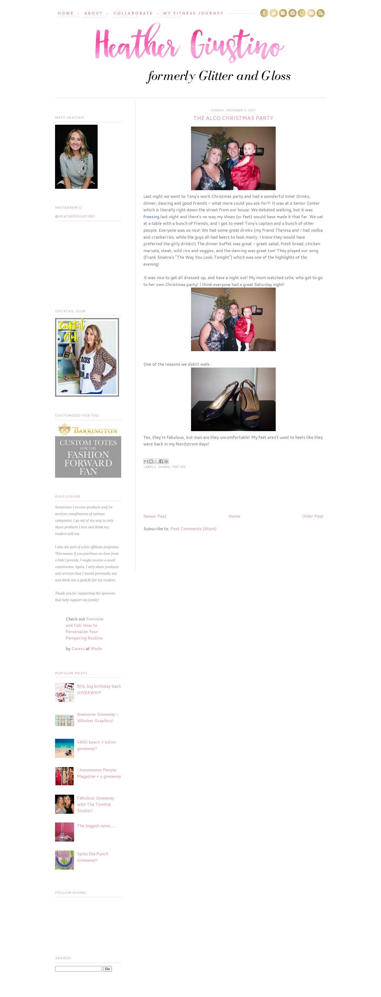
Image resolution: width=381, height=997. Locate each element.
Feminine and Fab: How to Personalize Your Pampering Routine (84, 628)
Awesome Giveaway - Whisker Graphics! (98, 717)
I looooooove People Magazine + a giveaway (99, 773)
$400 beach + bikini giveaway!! (96, 745)
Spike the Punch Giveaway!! (92, 857)
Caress (78, 648)
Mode (96, 648)
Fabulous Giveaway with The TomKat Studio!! (95, 804)
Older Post (312, 516)
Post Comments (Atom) (193, 528)
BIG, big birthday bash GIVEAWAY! (99, 689)
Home (234, 516)
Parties (179, 467)
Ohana (164, 467)
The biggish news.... (96, 825)
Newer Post (154, 516)
